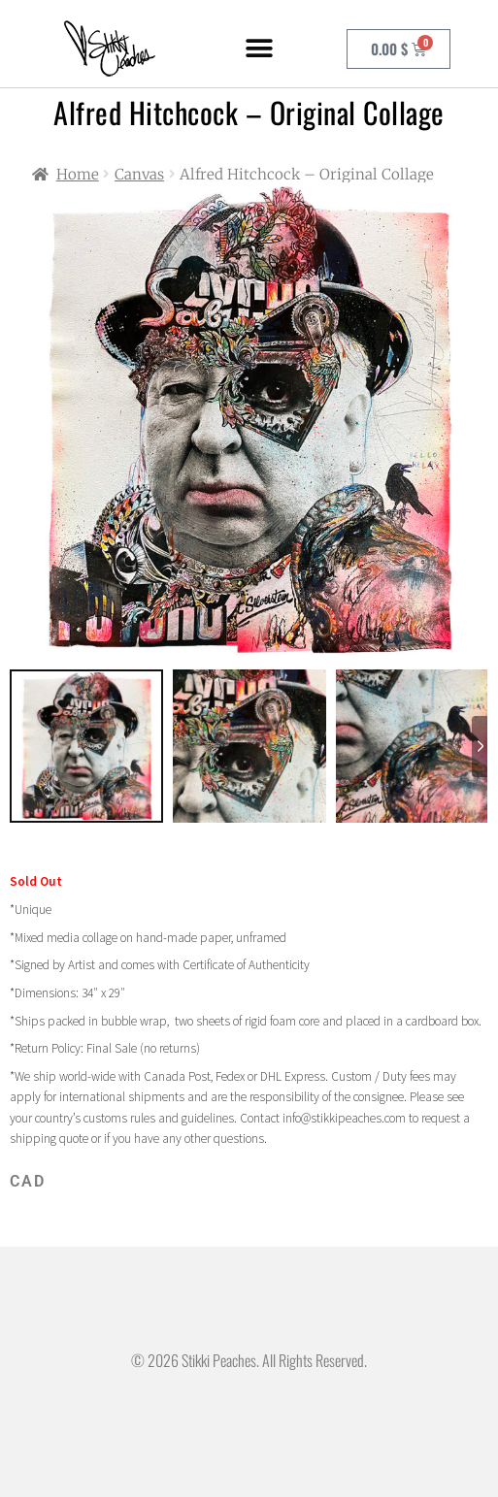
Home (77, 174)
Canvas (139, 174)
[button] (259, 49)
